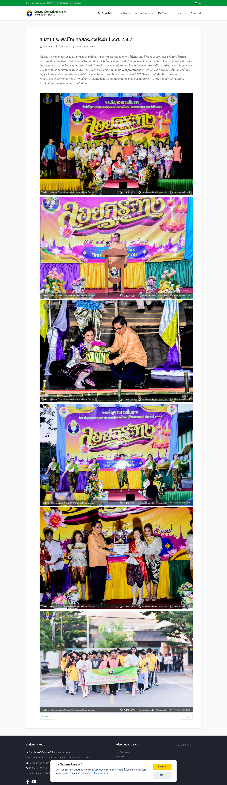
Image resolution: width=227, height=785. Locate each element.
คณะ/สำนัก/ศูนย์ (123, 733)
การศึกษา (123, 13)
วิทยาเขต (120, 737)
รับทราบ (162, 766)
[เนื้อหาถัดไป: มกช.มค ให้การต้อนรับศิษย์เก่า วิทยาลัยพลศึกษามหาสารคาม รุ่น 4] (184, 695)
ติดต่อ (193, 13)
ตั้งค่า (162, 775)
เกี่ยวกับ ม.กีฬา (104, 13)
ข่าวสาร (180, 13)
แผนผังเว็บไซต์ (122, 754)
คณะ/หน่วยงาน (143, 13)
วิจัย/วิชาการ (164, 13)
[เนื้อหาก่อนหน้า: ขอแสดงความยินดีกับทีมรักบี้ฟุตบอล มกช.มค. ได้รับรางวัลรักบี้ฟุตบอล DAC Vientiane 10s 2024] (49, 695)
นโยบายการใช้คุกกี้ (100, 773)
